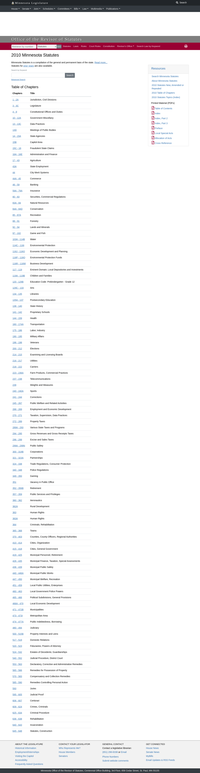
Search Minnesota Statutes (165, 76)
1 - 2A (16, 99)
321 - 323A (18, 458)
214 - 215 (17, 354)
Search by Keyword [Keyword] (19, 70)
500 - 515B (18, 634)
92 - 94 (16, 227)
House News (152, 748)
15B (15, 142)
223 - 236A (18, 373)
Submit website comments (115, 760)
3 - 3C (16, 105)
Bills (76, 9)
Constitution (109, 46)
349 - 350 (17, 476)
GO (59, 46)
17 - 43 (16, 160)
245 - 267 (17, 403)
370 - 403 (17, 536)
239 (14, 385)
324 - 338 (17, 464)
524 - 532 (17, 652)
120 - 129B (18, 282)
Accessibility (21, 760)
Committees (64, 9)
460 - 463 (17, 591)
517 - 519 (17, 640)
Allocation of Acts (162, 138)
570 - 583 (17, 676)
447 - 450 (17, 579)
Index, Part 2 (160, 118)
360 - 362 (17, 500)
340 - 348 (17, 470)
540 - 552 (17, 658)
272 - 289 (17, 421)
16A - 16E (18, 154)
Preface (157, 128)
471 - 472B (18, 609)
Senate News (152, 752)
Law (84, 9)
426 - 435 (17, 561)
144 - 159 (17, 318)
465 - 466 (17, 597)
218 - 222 (17, 366)
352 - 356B (18, 488)
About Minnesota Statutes (164, 81)
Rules (84, 46)
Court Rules (95, 46)
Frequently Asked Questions (29, 764)
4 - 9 (15, 112)
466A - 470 (18, 603)
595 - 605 (17, 694)
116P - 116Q (19, 257)
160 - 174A (18, 324)
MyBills (149, 756)
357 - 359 (17, 494)
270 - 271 (17, 415)
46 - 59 (16, 184)
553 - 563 (17, 664)
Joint (36, 9)
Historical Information (25, 748)
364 (14, 524)
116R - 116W (19, 263)
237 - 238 (17, 379)
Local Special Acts (162, 133)
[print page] (186, 46)
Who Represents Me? (69, 748)
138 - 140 (17, 306)
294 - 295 (17, 433)
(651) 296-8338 (110, 752)
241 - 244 (17, 397)
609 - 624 (17, 706)
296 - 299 (17, 439)
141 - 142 (17, 312)
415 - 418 (17, 549)
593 (14, 688)
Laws (75, 46)
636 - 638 (17, 719)
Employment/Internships (27, 752)
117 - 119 (17, 269)
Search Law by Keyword (148, 46)
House (14, 9)
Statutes (67, 46)
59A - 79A (18, 190)
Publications (112, 9)
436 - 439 (17, 567)
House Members (67, 752)
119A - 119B (19, 275)
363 (14, 512)
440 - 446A (18, 573)
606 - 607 (17, 700)
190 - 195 (17, 336)
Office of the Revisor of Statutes (47, 39)
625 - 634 (17, 712)
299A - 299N (19, 445)
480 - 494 (17, 628)
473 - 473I (18, 615)
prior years (28, 66)
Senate (25, 9)
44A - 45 (17, 178)
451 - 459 (17, 585)
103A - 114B (19, 239)
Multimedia (96, 9)
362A (15, 506)
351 (14, 482)
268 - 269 (17, 409)
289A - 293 (18, 427)
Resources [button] (158, 68)
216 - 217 (17, 360)
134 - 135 (17, 294)
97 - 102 (17, 233)
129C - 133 (18, 288)
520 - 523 (17, 646)
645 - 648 (17, 731)
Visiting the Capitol (24, 756)
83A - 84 (17, 203)
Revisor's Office (124, 46)
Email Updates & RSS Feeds (160, 760)
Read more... (100, 62)
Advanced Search (18, 80)
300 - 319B (18, 451)
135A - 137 (18, 300)
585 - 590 (17, 682)
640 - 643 (17, 725)
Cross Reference (162, 143)
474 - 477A (18, 621)
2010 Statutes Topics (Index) (166, 97)
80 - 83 (16, 197)
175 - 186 (17, 330)
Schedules (48, 9)
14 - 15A (17, 136)
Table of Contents (162, 108)
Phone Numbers (110, 756)
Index (156, 113)
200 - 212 (17, 348)
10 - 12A (17, 118)
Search (69, 75)
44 (14, 172)
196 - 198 (17, 342)
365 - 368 (17, 530)
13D (15, 130)
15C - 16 (17, 148)
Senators (63, 756)
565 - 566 (17, 670)
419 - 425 (17, 555)
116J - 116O (19, 251)
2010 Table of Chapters (163, 93)
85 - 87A (17, 215)
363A (15, 518)
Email (123, 752)
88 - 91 (16, 221)
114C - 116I (18, 245)
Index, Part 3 (160, 123)
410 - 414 (17, 543)
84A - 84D (18, 209)
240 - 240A (18, 391)
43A (15, 166)
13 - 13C (17, 124)
